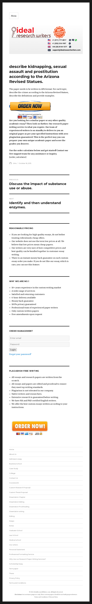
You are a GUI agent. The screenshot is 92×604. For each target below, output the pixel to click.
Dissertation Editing (16, 502)
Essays (11, 521)
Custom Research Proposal (19, 488)
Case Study (13, 468)
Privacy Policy (14, 578)
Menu (13, 16)
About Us (12, 454)
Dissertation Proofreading (19, 507)
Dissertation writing (16, 511)
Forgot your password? (20, 354)
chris (14, 163)
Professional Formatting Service (21, 554)
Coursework (14, 483)
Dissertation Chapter (17, 497)
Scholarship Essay (16, 564)
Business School (15, 464)
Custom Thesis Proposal (18, 492)
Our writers (13, 545)
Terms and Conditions (17, 583)
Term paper (13, 569)
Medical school (15, 540)
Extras (11, 526)
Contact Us (13, 478)
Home (11, 449)
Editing (12, 516)
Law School (13, 535)
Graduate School (15, 530)
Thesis (11, 573)
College (12, 473)
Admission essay (15, 459)
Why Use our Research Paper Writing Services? (27, 559)
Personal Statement (17, 549)
